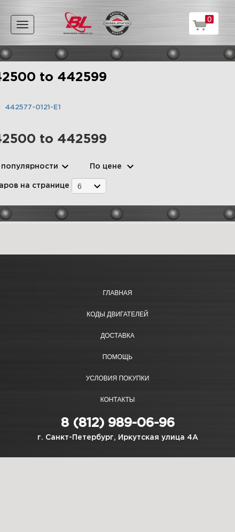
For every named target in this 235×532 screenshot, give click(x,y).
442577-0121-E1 (33, 107)
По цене (106, 166)
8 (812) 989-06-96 (118, 423)
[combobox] (89, 186)
